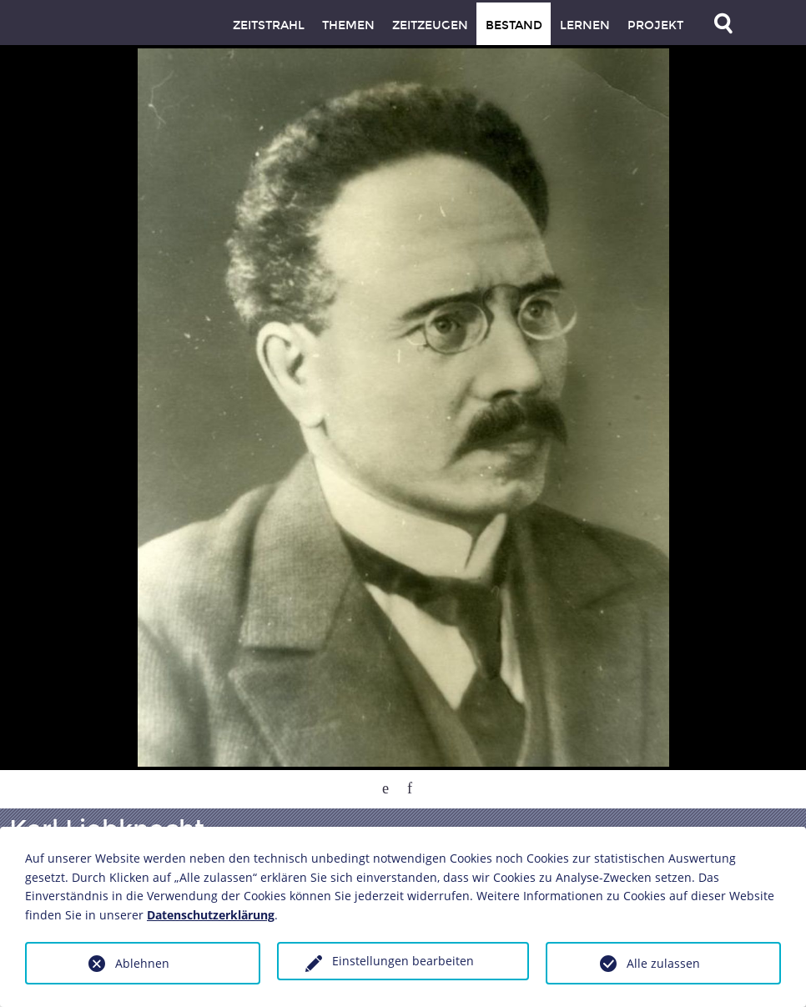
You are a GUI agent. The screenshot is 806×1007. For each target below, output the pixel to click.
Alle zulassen (663, 963)
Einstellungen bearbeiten (403, 961)
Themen (348, 25)
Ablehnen (142, 963)
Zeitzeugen (430, 25)
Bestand (514, 25)
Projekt (655, 25)
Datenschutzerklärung (211, 915)
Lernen (585, 25)
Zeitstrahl (269, 25)
